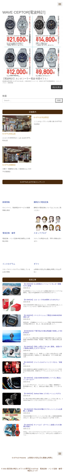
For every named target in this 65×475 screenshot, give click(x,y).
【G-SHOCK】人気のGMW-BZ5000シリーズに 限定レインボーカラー (42, 378)
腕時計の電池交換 (41, 202)
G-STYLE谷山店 (9, 134)
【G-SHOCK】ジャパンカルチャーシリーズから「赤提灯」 (42, 363)
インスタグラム (8, 264)
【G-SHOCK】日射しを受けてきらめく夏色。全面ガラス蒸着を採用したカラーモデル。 (42, 347)
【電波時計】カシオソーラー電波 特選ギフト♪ (25, 78)
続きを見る (57, 87)
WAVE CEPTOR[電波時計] (47, 81)
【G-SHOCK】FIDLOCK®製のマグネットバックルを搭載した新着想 (42, 410)
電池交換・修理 (8, 233)
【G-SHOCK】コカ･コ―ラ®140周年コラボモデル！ (41, 300)
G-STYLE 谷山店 (18, 81)
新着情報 (10, 82)
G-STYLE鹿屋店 (9, 165)
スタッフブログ (40, 233)
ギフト (36, 264)
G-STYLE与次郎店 (41, 117)
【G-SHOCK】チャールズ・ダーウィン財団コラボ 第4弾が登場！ (42, 425)
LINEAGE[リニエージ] (31, 81)
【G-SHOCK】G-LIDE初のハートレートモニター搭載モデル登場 (42, 285)
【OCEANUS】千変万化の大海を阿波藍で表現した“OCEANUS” (42, 332)
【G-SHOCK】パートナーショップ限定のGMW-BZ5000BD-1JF (42, 316)
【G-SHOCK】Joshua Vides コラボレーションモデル (42, 393)
